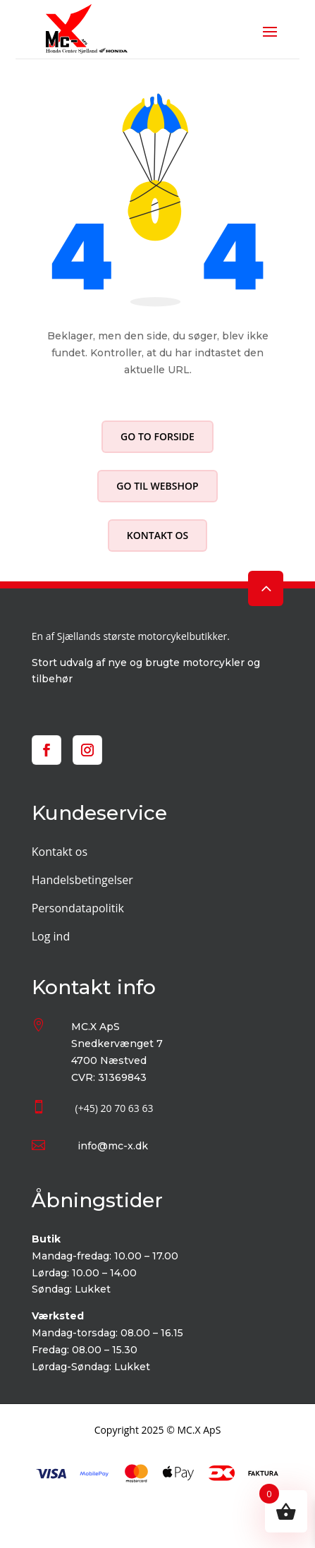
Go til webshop (157, 485)
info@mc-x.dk (113, 1145)
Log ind (51, 936)
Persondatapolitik (78, 908)
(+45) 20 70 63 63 (114, 1108)
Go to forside (157, 436)
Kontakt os (157, 535)
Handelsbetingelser (82, 880)
